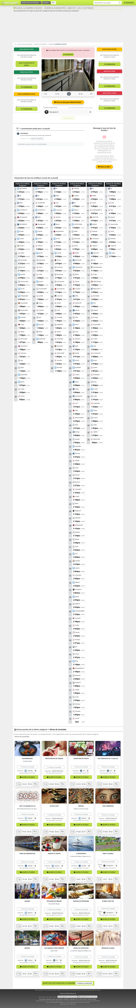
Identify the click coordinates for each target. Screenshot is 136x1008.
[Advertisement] (68, 27)
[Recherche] (120, 3)
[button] (53, 2)
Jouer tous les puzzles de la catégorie (68, 983)
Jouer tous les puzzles (30, 3)
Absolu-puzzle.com (65, 1004)
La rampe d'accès (68, 118)
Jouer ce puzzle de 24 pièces (26, 64)
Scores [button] (46, 3)
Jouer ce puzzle (27, 777)
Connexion (129, 3)
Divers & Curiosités (40, 44)
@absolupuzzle (67, 997)
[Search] (107, 3)
